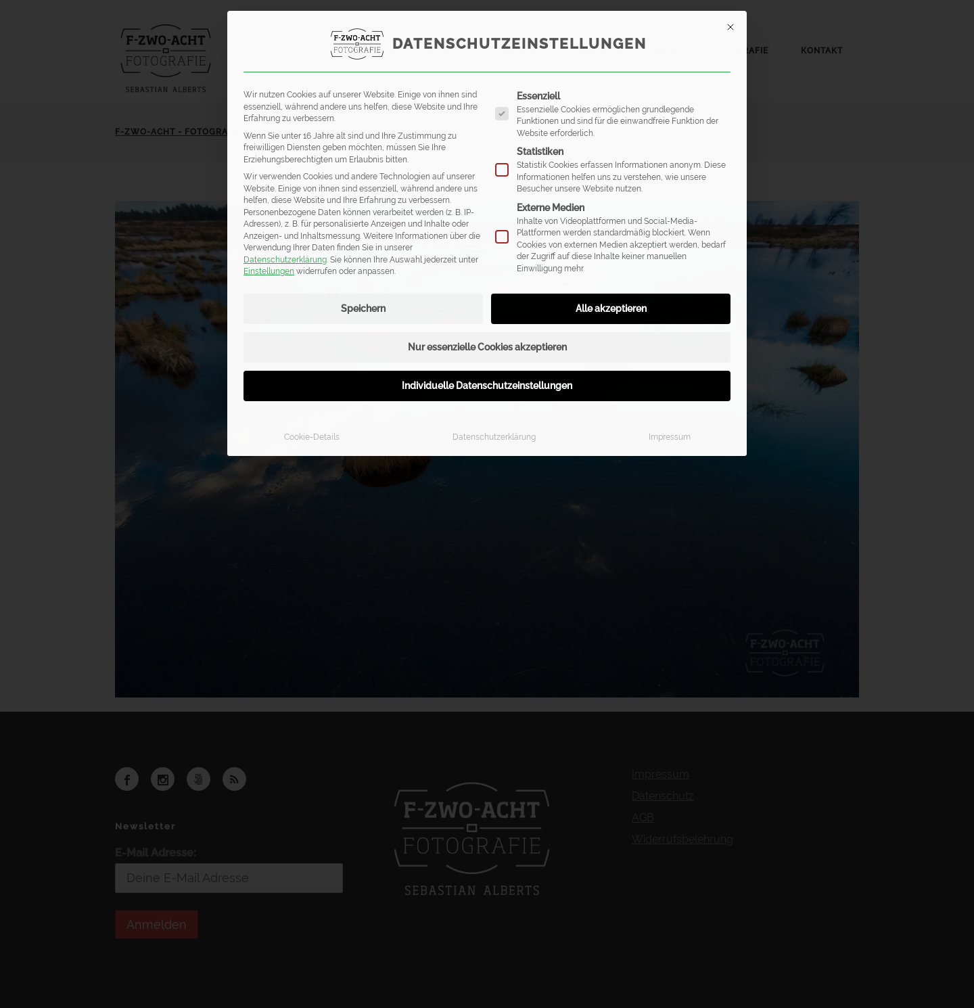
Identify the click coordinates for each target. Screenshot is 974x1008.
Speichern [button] (363, 308)
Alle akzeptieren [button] (611, 308)
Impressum (670, 437)
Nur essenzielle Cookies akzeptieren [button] (487, 347)
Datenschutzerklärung (285, 259)
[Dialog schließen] (730, 27)
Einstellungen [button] (269, 271)
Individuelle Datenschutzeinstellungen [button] (487, 385)
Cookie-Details (312, 437)
